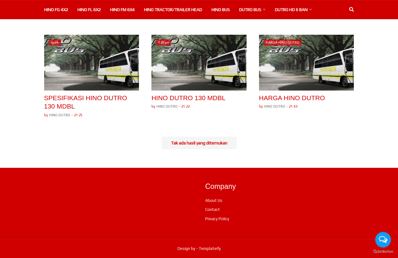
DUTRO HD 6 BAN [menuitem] (291, 9)
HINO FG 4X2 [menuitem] (56, 9)
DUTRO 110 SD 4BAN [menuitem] (178, 28)
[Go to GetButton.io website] (383, 252)
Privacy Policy (217, 218)
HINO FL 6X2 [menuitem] (89, 9)
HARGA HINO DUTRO (292, 97)
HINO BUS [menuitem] (220, 9)
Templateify (210, 248)
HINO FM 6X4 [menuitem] (122, 9)
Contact (212, 209)
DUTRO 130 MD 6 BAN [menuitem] (69, 28)
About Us (213, 200)
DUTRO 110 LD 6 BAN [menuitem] (124, 28)
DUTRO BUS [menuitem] (250, 9)
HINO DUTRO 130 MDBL (188, 97)
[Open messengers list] (383, 239)
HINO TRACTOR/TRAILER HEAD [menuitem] (173, 9)
